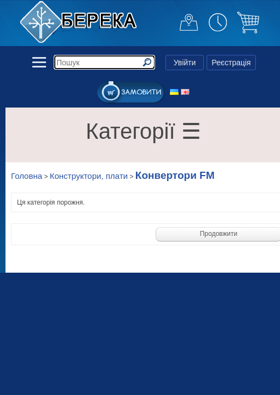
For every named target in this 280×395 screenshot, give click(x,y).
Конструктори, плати (89, 175)
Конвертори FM (175, 175)
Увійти (185, 62)
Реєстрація (231, 62)
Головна (26, 175)
